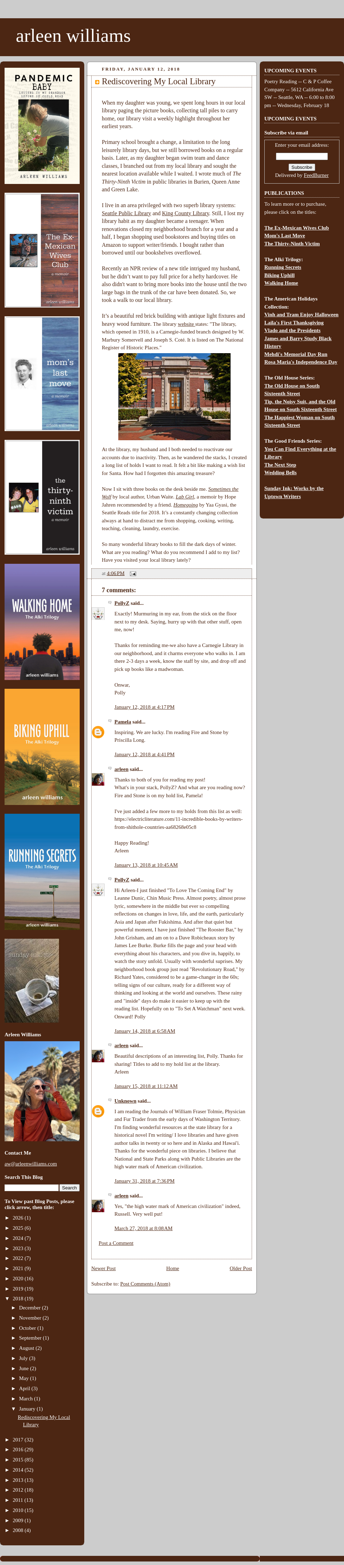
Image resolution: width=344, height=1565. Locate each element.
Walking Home (281, 283)
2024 (19, 1238)
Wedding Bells (280, 472)
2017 (19, 1439)
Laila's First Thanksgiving (294, 322)
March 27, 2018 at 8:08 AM (143, 1228)
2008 (19, 1530)
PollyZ (122, 603)
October (28, 1328)
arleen (121, 769)
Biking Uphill (279, 275)
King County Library (185, 213)
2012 (19, 1490)
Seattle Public (117, 213)
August (27, 1348)
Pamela (122, 722)
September (31, 1338)
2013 (19, 1480)
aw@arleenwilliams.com (31, 1164)
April (25, 1388)
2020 (19, 1278)
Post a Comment (116, 1243)
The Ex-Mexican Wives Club (296, 228)
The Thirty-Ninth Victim (292, 243)
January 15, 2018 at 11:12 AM (146, 1086)
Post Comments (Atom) (145, 1284)
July (24, 1358)
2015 (19, 1459)
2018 (19, 1298)
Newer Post (103, 1268)
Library (142, 213)
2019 (19, 1289)
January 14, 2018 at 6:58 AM (144, 1031)
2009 (19, 1520)
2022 (19, 1258)
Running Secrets (282, 267)
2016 (19, 1449)
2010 (19, 1510)
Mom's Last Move (284, 235)
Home (172, 1268)
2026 (19, 1218)
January (28, 1409)
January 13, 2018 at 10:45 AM (146, 865)
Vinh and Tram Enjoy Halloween (301, 314)
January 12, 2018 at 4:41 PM (144, 754)
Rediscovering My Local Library (159, 81)
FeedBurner (316, 175)
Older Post (241, 1268)
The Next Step (280, 465)
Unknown (125, 1101)
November (30, 1318)
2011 (18, 1500)
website (187, 324)
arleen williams (73, 35)
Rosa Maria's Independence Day (300, 362)
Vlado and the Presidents (292, 330)
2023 (19, 1248)
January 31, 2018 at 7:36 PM (144, 1181)
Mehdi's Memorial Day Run (296, 354)
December (30, 1307)
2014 (19, 1470)
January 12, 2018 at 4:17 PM (144, 707)
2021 (19, 1268)
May (24, 1378)
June (24, 1368)
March (26, 1398)
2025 (19, 1228)
